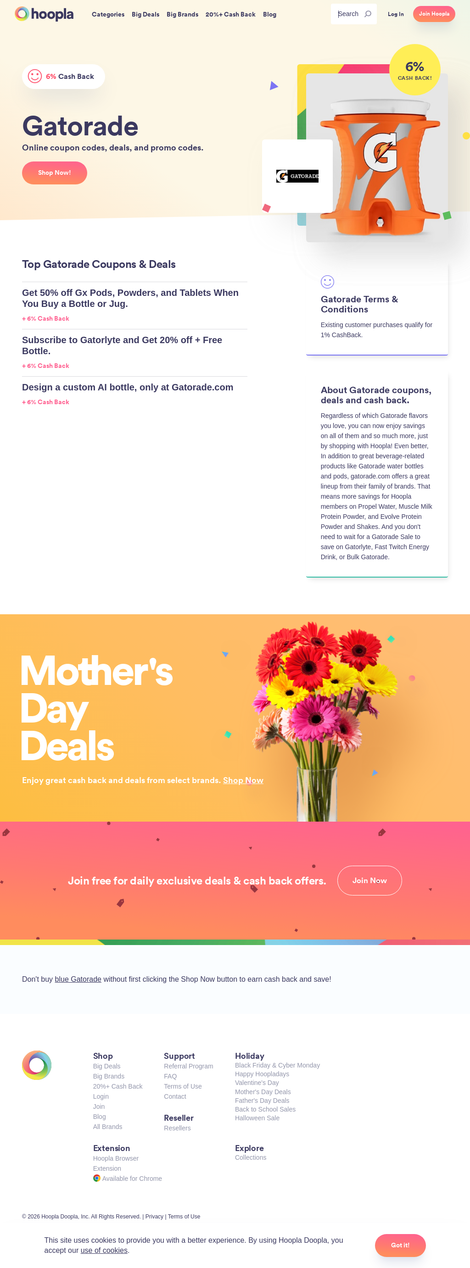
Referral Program (188, 1066)
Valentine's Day (257, 1082)
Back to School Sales (265, 1109)
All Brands (108, 1126)
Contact (175, 1096)
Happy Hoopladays (262, 1074)
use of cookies (104, 1250)
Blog (99, 1116)
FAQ (170, 1076)
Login (101, 1096)
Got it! (400, 1245)
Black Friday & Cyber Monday (277, 1065)
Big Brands (108, 1076)
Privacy (154, 1216)
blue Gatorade (78, 979)
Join (99, 1106)
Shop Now (243, 779)
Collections (250, 1157)
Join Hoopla (434, 14)
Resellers (177, 1128)
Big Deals (107, 1066)
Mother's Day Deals (263, 1092)
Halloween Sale (257, 1118)
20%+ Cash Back (118, 1086)
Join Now (369, 880)
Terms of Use (182, 1086)
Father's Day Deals (262, 1100)
